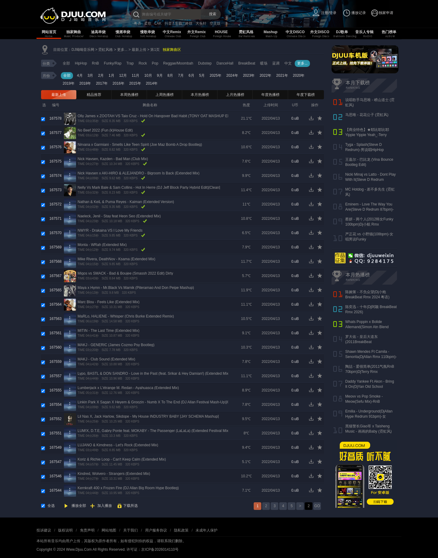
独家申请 (386, 13)
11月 (135, 75)
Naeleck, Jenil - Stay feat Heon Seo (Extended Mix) (119, 216)
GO (317, 506)
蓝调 (276, 63)
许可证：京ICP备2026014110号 (153, 549)
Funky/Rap (112, 63)
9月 (160, 75)
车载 (178, 23)
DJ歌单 (342, 32)
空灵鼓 (215, 23)
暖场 (263, 63)
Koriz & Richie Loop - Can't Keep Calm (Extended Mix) (122, 459)
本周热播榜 (129, 95)
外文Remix (196, 32)
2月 (101, 75)
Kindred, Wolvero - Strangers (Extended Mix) (114, 474)
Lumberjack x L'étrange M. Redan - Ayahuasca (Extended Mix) (128, 388)
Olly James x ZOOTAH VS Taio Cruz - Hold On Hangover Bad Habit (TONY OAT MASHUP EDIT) (156, 116)
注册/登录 (328, 13)
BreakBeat (246, 63)
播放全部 (78, 506)
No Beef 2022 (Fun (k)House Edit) (105, 130)
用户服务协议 (156, 530)
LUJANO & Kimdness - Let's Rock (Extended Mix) (118, 445)
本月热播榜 (200, 95)
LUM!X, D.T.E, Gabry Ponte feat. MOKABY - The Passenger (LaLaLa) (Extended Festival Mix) (154, 431)
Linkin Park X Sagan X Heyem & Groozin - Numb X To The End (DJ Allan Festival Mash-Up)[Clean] (158, 402)
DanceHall (225, 63)
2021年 (282, 75)
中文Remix (172, 32)
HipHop (81, 63)
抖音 (168, 23)
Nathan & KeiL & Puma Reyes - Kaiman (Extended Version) (126, 202)
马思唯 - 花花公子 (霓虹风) (366, 115)
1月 (111, 75)
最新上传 (139, 49)
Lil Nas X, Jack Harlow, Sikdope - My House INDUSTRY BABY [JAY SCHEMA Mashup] (148, 416)
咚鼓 (189, 23)
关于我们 (130, 530)
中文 (288, 63)
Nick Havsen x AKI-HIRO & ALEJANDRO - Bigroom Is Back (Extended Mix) (139, 173)
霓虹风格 (246, 32)
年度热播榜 (270, 95)
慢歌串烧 (147, 32)
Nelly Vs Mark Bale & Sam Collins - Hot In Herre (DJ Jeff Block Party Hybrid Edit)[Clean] (149, 187)
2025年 (215, 75)
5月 (202, 75)
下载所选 (130, 506)
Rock (143, 63)
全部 (66, 63)
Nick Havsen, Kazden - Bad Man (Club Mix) (113, 159)
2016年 (118, 83)
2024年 (232, 75)
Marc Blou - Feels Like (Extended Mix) (108, 302)
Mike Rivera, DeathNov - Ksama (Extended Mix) (116, 259)
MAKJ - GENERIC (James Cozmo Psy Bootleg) (116, 345)
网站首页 (49, 32)
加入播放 (104, 506)
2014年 (152, 83)
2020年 (299, 75)
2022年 (265, 75)
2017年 (102, 83)
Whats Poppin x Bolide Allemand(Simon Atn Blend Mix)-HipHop (367, 327)
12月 (123, 75)
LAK (158, 23)
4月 (80, 75)
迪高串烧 (98, 32)
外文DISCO (319, 32)
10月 (148, 75)
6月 (191, 75)
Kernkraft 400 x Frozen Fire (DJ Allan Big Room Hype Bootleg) (128, 488)
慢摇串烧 (123, 32)
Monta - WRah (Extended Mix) (102, 245)
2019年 (69, 83)
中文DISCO (295, 32)
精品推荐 (94, 95)
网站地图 (109, 530)
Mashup (270, 32)
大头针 (201, 23)
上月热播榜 (235, 95)
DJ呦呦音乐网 (82, 49)
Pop (155, 63)
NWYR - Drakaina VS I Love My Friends (110, 230)
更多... (122, 49)
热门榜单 (389, 32)
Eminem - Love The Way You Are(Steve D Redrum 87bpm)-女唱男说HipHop (369, 209)
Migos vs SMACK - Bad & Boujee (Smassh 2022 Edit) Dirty (125, 273)
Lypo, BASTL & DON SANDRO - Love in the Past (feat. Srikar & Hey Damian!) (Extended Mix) (154, 373)
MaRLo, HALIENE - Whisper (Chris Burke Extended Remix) (126, 316)
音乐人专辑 (364, 32)
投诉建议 (43, 530)
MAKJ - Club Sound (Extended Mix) (106, 359)
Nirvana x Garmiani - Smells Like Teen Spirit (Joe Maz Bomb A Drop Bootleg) (140, 144)
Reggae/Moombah (178, 63)
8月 (170, 75)
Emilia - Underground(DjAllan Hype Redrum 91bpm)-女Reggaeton (368, 416)
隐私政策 (181, 530)
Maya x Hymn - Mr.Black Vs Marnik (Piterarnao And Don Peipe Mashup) (136, 288)
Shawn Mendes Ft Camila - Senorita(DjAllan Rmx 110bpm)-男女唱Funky (371, 356)
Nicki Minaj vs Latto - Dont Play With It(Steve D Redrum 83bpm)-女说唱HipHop (370, 179)
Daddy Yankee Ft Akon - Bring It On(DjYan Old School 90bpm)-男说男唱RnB (369, 386)
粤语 (137, 23)
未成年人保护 (206, 530)
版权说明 (65, 530)
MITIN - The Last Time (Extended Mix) (108, 330)
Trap (130, 63)
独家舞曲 (73, 32)
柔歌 (147, 23)
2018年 (85, 83)
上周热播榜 (164, 95)
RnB (95, 63)
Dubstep (205, 63)
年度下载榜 (306, 95)
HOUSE (221, 32)
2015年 (135, 83)
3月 (90, 75)
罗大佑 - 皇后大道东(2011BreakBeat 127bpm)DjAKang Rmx (364, 342)
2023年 (249, 75)
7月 (181, 75)
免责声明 (87, 530)
